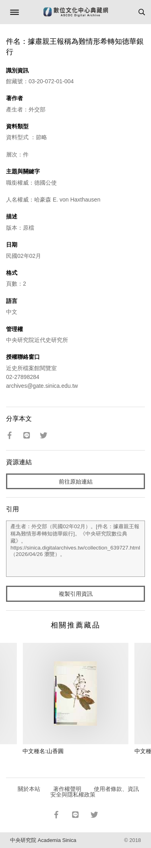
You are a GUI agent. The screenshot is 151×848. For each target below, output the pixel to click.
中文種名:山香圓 (43, 751)
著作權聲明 (67, 789)
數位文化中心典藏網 (75, 12)
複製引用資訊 (76, 594)
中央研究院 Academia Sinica (43, 840)
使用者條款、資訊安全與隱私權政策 (94, 792)
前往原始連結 (76, 481)
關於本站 (29, 789)
